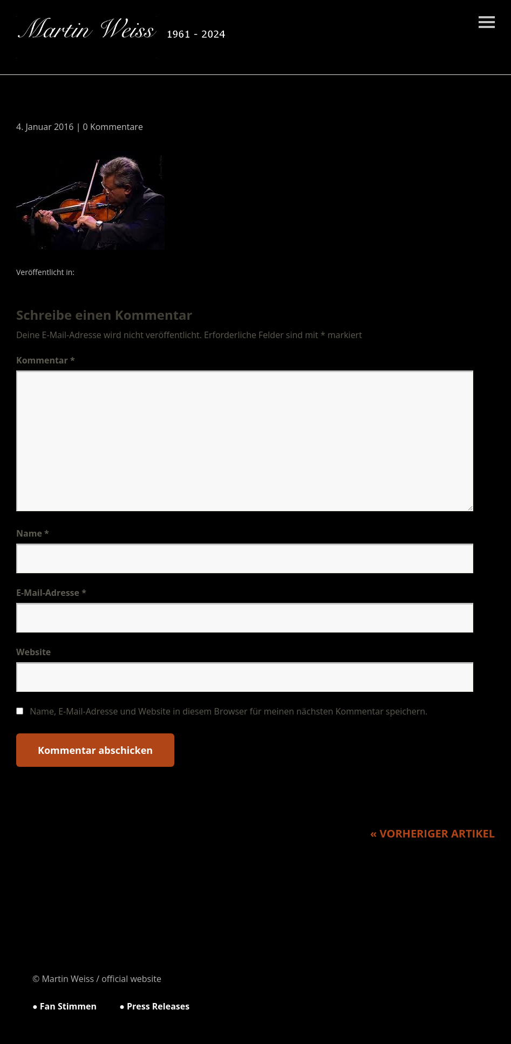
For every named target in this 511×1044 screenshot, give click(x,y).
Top (467, 1007)
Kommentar (45, 360)
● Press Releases (154, 1006)
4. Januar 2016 (45, 127)
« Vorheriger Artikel (432, 833)
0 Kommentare (113, 127)
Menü (487, 22)
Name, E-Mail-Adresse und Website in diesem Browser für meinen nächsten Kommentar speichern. (228, 711)
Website (33, 652)
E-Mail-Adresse (51, 593)
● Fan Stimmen (64, 1006)
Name (32, 533)
